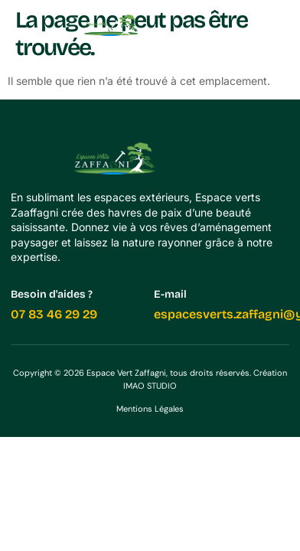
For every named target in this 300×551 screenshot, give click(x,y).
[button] (278, 25)
